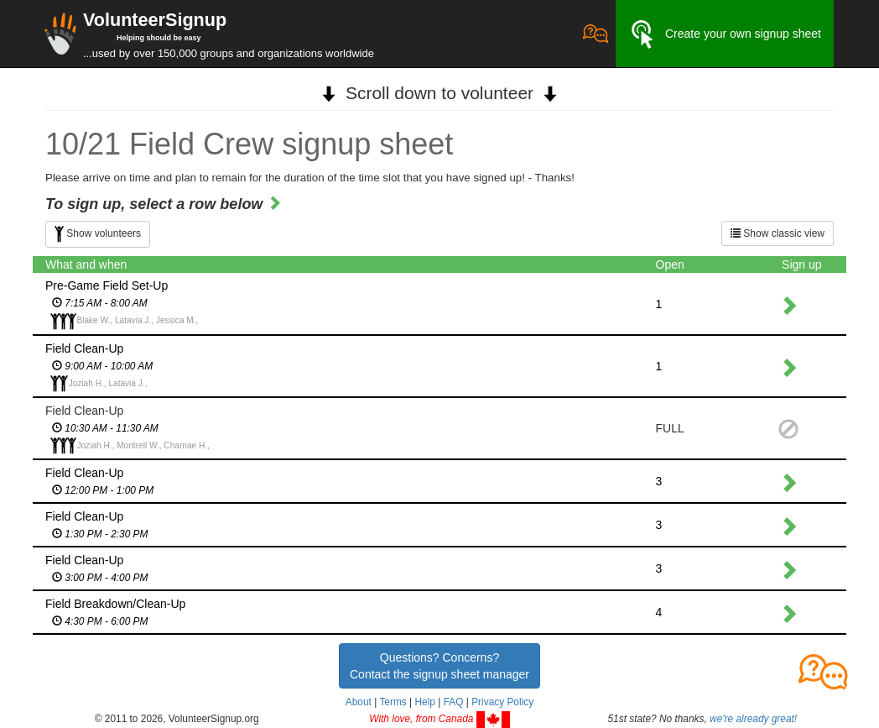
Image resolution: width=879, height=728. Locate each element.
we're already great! (753, 719)
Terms (392, 702)
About (359, 702)
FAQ (454, 702)
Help (424, 702)
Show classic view (777, 233)
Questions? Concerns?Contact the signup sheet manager (439, 666)
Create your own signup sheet (724, 34)
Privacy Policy (502, 702)
